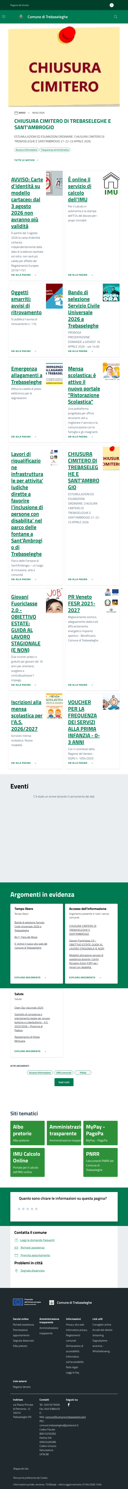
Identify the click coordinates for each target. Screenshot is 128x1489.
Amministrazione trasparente (49, 1330)
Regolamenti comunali (73, 1338)
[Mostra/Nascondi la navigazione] (4, 16)
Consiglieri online (101, 1325)
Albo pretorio (20, 1346)
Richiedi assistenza (23, 1325)
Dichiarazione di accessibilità (74, 1348)
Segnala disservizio (23, 1341)
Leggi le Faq (72, 1372)
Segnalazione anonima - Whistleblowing (101, 1346)
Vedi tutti (64, 1082)
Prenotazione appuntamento (21, 1332)
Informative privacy (76, 1330)
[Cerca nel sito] (116, 17)
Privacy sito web (75, 1325)
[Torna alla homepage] (72, 1303)
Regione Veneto (21, 1387)
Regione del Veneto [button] (19, 5)
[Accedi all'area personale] (113, 5)
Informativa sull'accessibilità (75, 1359)
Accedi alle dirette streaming (102, 1332)
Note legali (72, 1367)
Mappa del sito (20, 1469)
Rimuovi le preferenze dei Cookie (30, 1478)
